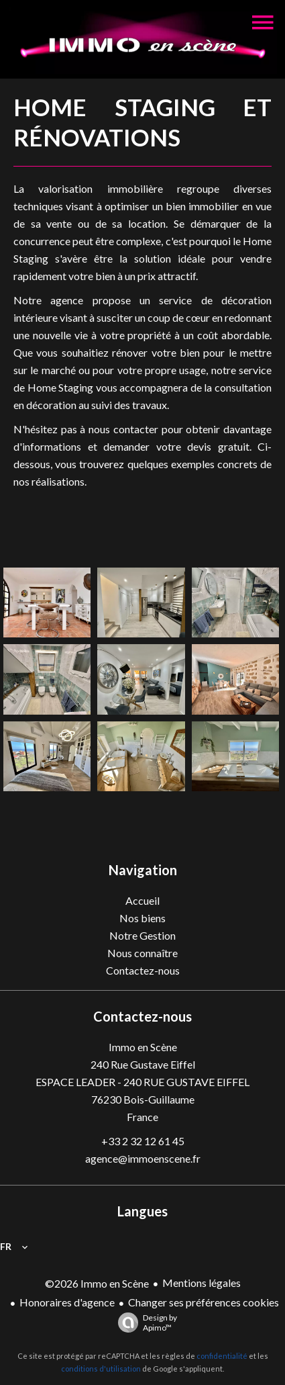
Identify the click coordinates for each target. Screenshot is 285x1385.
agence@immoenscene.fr (143, 1158)
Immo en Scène (143, 1046)
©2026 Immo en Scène (97, 1283)
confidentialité (221, 1355)
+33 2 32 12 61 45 (142, 1140)
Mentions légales (201, 1282)
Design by (144, 1322)
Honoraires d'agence (67, 1302)
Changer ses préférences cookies (203, 1302)
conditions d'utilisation (101, 1368)
